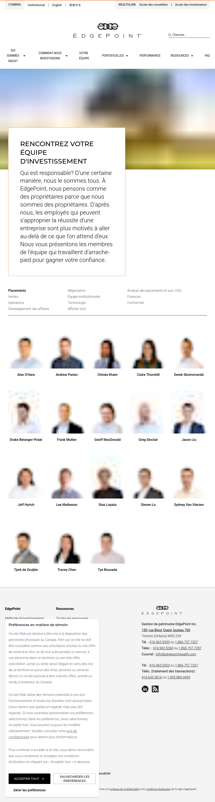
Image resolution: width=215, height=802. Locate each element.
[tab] (38, 291)
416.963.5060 (163, 648)
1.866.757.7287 (190, 648)
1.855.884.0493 (178, 677)
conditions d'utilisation (158, 789)
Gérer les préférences (29, 790)
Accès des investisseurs (191, 4)
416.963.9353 (159, 642)
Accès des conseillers (153, 4)
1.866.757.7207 (186, 642)
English (57, 5)
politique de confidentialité (124, 789)
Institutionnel (36, 5)
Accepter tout (29, 779)
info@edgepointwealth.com (176, 654)
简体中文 (75, 5)
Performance (150, 55)
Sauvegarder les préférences (74, 779)
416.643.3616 (152, 677)
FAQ (207, 55)
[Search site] (189, 35)
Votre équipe (84, 55)
